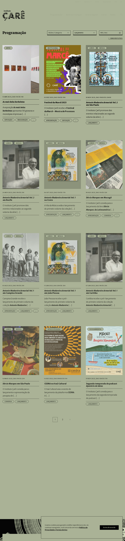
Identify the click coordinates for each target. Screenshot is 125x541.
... (33, 120)
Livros (104, 18)
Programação (56, 18)
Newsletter (107, 5)
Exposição (8, 120)
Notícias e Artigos (74, 18)
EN (116, 5)
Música (102, 48)
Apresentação (51, 120)
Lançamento (92, 123)
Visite (97, 5)
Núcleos (87, 5)
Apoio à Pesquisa (54, 339)
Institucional (53, 48)
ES (121, 5)
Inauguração (23, 120)
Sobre (77, 5)
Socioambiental (95, 339)
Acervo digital (91, 18)
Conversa (107, 225)
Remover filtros (115, 38)
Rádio (112, 18)
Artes (8, 48)
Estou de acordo (109, 527)
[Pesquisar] (121, 18)
